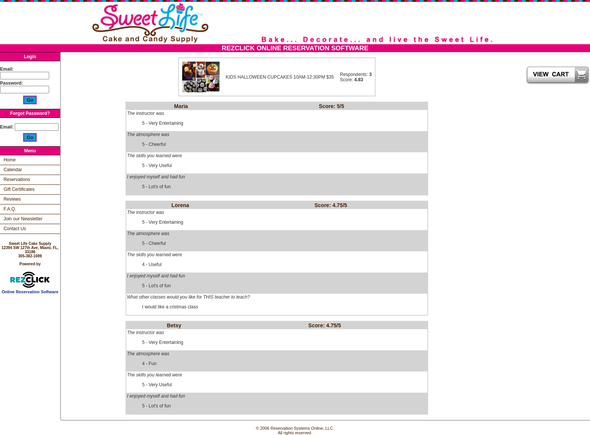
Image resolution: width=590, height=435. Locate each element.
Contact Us (14, 228)
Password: (12, 83)
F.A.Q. (9, 209)
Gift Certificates (18, 189)
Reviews (11, 199)
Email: (7, 69)
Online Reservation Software (30, 290)
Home (9, 160)
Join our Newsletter (22, 218)
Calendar (12, 169)
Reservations (16, 179)
